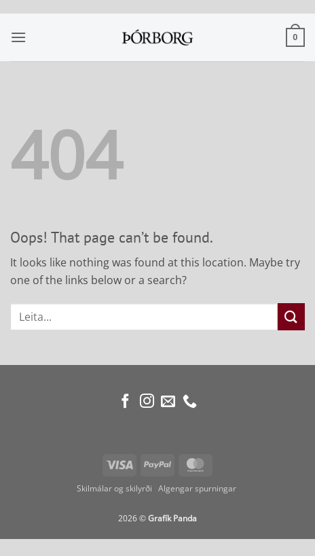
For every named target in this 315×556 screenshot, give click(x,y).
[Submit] (291, 316)
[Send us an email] (168, 402)
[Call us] (190, 402)
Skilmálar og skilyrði (114, 488)
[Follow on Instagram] (147, 402)
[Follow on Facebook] (125, 402)
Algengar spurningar (198, 488)
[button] (18, 37)
